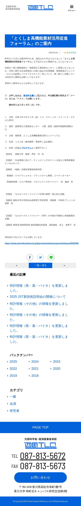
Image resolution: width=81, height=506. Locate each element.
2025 (13, 361)
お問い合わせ (40, 477)
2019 (13, 375)
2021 (35, 368)
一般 (13, 396)
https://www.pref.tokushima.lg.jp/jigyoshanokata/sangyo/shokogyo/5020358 (42, 243)
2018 (35, 375)
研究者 (14, 410)
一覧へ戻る (40, 265)
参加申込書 (28, 95)
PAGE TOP (40, 427)
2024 (35, 361)
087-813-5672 (43, 455)
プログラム (26, 148)
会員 (13, 403)
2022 (13, 368)
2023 (56, 361)
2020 (56, 368)
